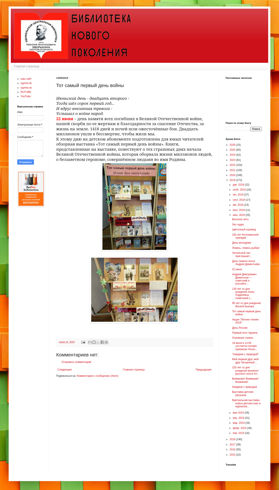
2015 (233, 454)
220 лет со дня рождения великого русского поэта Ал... (245, 370)
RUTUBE (26, 92)
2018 (233, 439)
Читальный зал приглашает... (241, 254)
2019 (233, 180)
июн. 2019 (239, 215)
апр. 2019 (239, 417)
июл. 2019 (239, 210)
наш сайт (26, 78)
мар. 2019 (239, 422)
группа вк (26, 83)
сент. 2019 (239, 199)
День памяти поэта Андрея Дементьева (246, 263)
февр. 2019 (240, 428)
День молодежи (241, 242)
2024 (233, 154)
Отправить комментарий (76, 362)
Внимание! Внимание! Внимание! (245, 380)
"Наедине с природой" (245, 354)
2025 (233, 149)
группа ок (26, 87)
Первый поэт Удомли (244, 332)
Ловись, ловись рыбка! (246, 247)
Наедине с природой (244, 386)
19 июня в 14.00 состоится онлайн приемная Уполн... (244, 346)
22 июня (237, 269)
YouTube (26, 96)
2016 (233, 449)
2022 (233, 165)
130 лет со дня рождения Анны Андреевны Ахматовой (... (243, 293)
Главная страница (26, 66)
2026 (233, 144)
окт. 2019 (238, 194)
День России (239, 327)
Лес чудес (238, 224)
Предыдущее (204, 369)
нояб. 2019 (239, 189)
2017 (233, 444)
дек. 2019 (239, 184)
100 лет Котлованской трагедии (245, 236)
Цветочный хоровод (244, 229)
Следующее (64, 369)
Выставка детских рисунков (242, 393)
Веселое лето (240, 219)
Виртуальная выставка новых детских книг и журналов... (246, 403)
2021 (233, 170)
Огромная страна (242, 337)
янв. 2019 (239, 433)
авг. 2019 (238, 204)
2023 (233, 160)
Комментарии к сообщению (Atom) (97, 375)
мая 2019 (239, 412)
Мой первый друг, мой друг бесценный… (245, 361)
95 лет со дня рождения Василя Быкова (246, 305)
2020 (233, 175)
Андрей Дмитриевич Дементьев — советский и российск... (244, 279)
